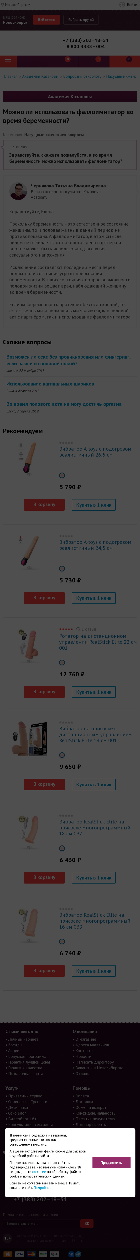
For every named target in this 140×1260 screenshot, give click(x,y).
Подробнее (43, 1187)
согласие (39, 1171)
